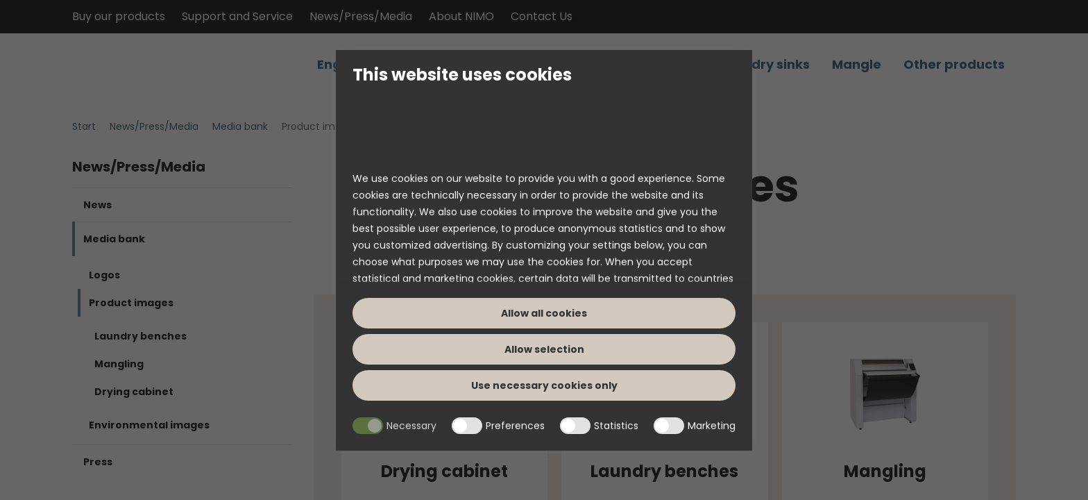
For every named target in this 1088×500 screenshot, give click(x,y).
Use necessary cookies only (544, 385)
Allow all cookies (544, 313)
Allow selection (544, 349)
